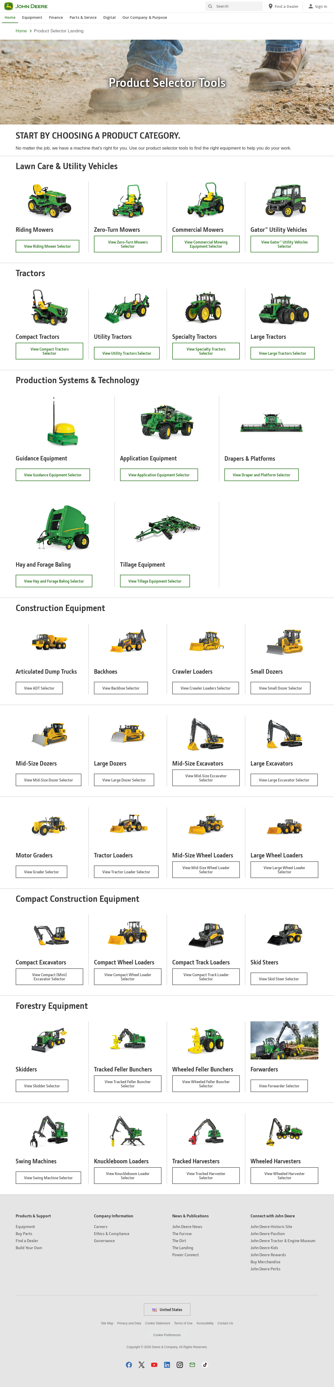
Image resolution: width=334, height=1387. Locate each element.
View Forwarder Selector (283, 1087)
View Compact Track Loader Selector (206, 978)
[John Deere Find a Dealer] (283, 6)
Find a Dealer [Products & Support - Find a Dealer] (27, 1240)
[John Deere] (29, 6)
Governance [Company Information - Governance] (104, 1240)
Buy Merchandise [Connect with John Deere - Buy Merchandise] (265, 1261)
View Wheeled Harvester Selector (286, 1177)
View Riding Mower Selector (51, 247)
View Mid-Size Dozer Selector (52, 781)
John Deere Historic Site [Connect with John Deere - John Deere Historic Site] (271, 1226)
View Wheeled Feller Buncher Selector (206, 1085)
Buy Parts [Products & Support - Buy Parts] (24, 1233)
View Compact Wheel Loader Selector (127, 978)
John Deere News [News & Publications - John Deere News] (187, 1226)
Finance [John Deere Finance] (56, 17)
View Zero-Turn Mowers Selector (128, 245)
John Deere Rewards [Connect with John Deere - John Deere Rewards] (268, 1254)
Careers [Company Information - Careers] (101, 1226)
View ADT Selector (43, 689)
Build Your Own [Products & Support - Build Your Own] (29, 1247)
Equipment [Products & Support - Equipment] (25, 1226)
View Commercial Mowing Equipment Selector (211, 245)
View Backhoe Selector (125, 689)
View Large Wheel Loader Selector (284, 871)
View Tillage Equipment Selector (159, 582)
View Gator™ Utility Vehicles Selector (284, 245)
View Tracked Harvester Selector (209, 1177)
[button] (129, 1365)
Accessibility (204, 1323)
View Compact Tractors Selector (50, 352)
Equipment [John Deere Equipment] (32, 17)
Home (21, 31)
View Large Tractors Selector (287, 355)
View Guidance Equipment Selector (57, 476)
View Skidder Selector (46, 1087)
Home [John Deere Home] (10, 17)
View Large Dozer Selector (128, 781)
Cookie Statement (157, 1323)
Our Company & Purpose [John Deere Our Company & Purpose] (144, 17)
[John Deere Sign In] (317, 6)
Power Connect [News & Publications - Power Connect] (185, 1254)
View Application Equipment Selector (163, 476)
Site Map (107, 1323)
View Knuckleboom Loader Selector (131, 1177)
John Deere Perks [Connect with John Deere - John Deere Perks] (265, 1268)
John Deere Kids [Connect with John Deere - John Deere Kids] (264, 1247)
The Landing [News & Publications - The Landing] (182, 1247)
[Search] (234, 6)
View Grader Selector (45, 873)
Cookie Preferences (167, 1335)
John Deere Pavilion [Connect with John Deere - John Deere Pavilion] (267, 1233)
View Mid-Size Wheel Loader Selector (206, 871)
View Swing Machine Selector (52, 1179)
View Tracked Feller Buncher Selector (128, 1085)
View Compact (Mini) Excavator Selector (57, 978)
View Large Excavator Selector (288, 781)
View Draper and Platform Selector (266, 476)
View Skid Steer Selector (283, 980)
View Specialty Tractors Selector (207, 352)
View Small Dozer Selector (285, 689)
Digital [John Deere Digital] (109, 17)
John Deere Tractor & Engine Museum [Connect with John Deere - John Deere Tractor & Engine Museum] (282, 1240)
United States (167, 1309)
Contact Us (225, 1323)
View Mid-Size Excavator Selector (208, 779)
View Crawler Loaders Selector (210, 689)
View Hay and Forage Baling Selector (58, 582)
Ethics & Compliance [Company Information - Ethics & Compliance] (111, 1233)
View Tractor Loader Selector (130, 873)
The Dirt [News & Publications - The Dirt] (179, 1240)
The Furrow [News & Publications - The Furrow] (182, 1233)
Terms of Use (183, 1323)
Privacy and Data (129, 1323)
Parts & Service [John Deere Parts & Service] (83, 17)
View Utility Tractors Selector (131, 355)
